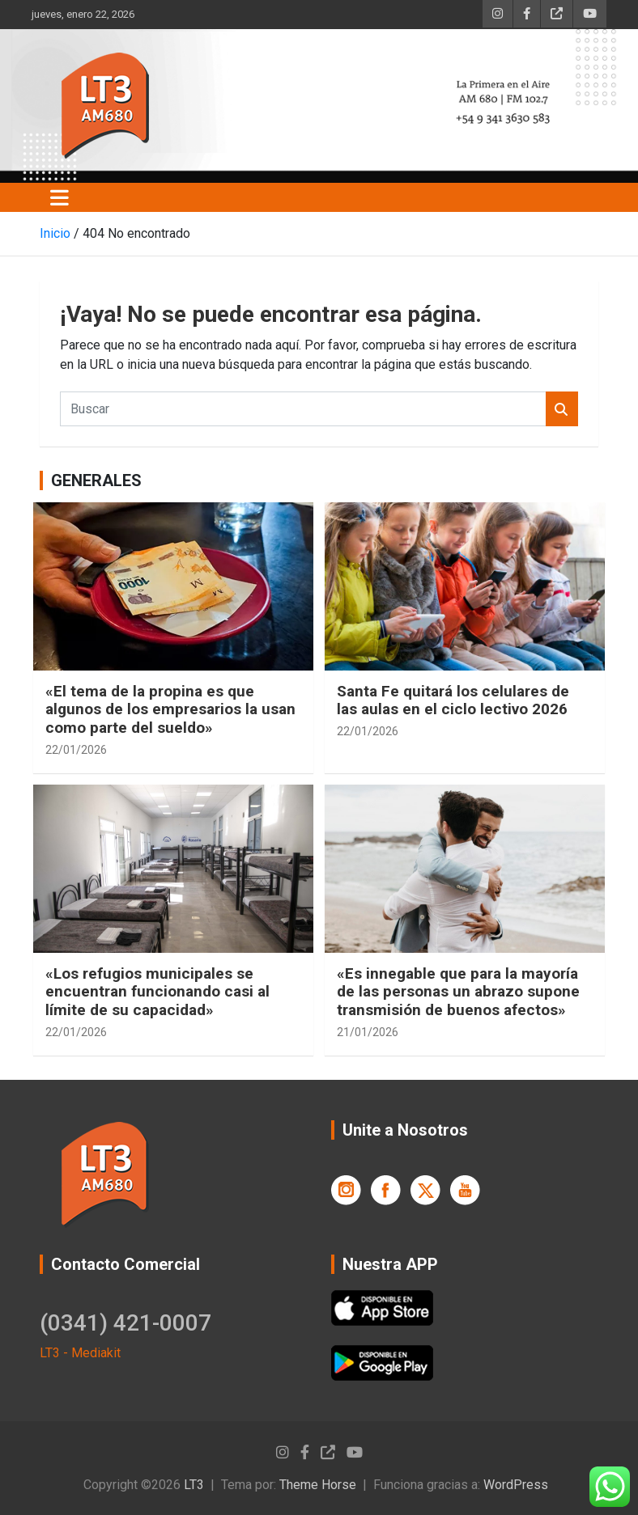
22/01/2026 (76, 749)
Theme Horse (317, 1484)
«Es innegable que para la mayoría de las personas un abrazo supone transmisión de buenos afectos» (458, 992)
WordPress (515, 1484)
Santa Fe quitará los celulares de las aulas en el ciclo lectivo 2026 (453, 700)
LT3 (194, 1484)
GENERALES (96, 480)
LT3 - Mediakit (80, 1353)
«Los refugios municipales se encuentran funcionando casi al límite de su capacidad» (157, 992)
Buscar (562, 408)
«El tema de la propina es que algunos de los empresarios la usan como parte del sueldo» (170, 710)
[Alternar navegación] (59, 197)
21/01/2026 (367, 1032)
